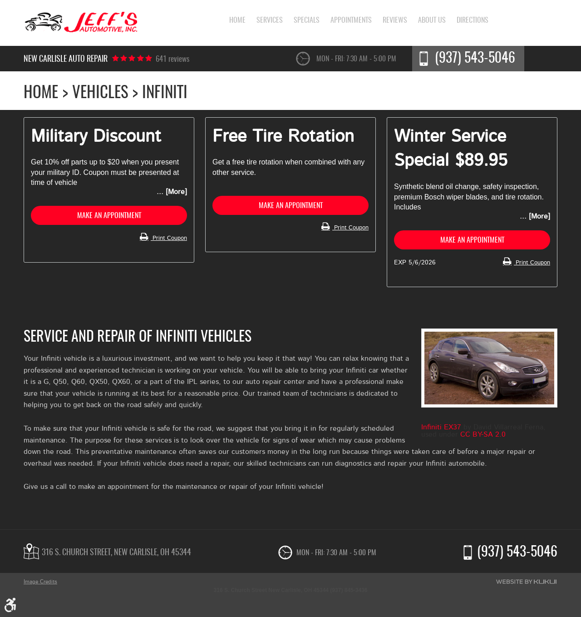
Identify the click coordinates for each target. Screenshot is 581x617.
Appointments (351, 21)
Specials (304, 21)
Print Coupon (166, 241)
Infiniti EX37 (441, 430)
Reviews (397, 21)
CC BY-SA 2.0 (483, 437)
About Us (437, 21)
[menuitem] (229, 21)
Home (229, 21)
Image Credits (40, 581)
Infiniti (164, 93)
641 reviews (174, 59)
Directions (481, 21)
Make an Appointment (109, 217)
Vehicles (100, 93)
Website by (526, 581)
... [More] (172, 191)
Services (264, 21)
